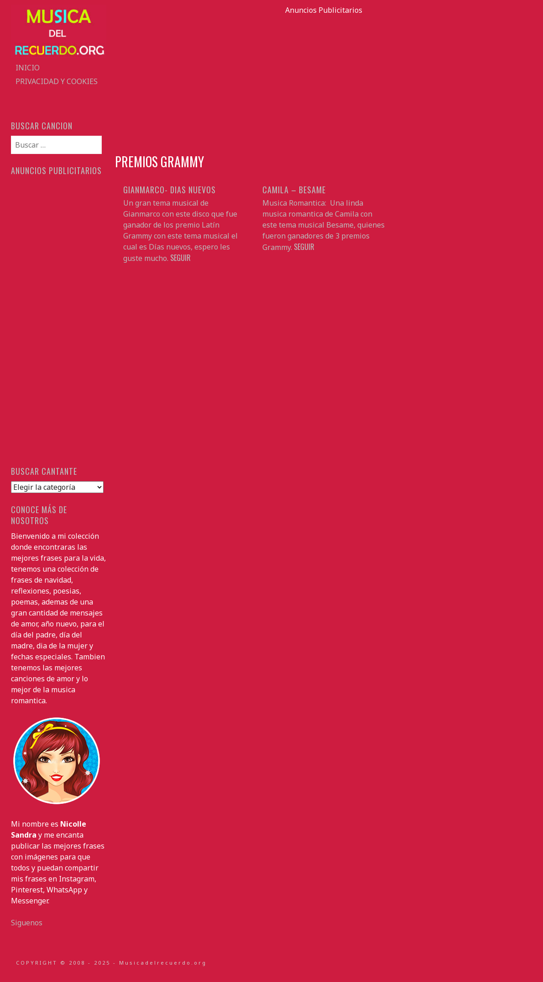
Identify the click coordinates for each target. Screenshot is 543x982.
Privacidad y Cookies (57, 81)
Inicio (28, 68)
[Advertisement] (323, 79)
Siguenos (26, 923)
